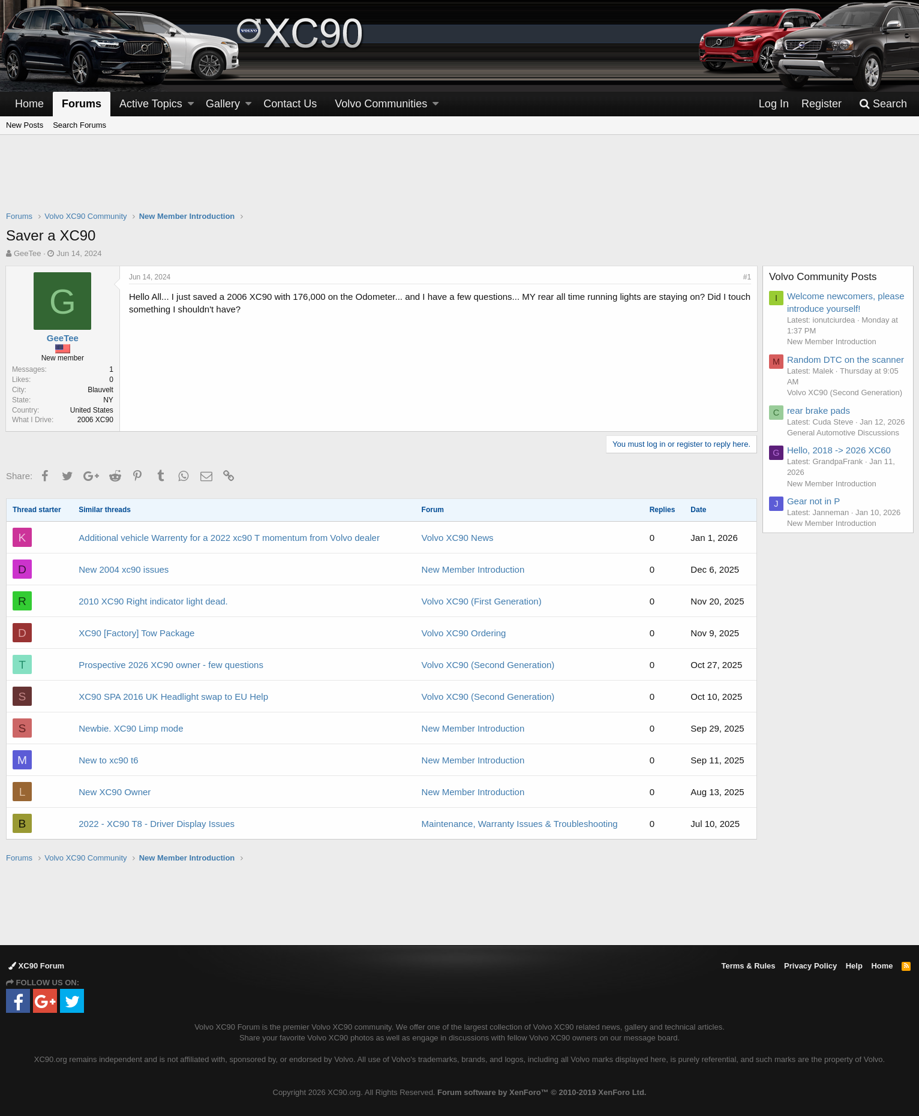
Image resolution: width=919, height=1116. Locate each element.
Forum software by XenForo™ (541, 1092)
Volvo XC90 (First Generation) (482, 601)
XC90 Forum (36, 965)
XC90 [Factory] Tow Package (136, 633)
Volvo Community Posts (824, 276)
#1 (746, 277)
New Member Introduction (473, 569)
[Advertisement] (459, 180)
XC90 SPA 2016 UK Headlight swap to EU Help (173, 696)
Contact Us (290, 104)
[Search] (883, 104)
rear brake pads (819, 410)
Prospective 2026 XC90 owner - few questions (171, 665)
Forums (81, 104)
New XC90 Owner (115, 792)
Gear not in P (814, 501)
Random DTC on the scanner (846, 359)
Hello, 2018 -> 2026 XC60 (839, 450)
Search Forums (79, 125)
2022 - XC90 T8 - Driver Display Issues (157, 824)
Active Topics (150, 104)
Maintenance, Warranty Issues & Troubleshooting (520, 824)
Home (29, 104)
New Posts (24, 125)
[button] (191, 104)
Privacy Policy (810, 965)
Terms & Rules (748, 965)
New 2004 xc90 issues (124, 569)
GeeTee (27, 253)
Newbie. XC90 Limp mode (131, 728)
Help (854, 965)
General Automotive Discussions (844, 432)
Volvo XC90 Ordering (464, 633)
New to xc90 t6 (108, 760)
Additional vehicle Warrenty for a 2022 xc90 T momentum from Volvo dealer (229, 538)
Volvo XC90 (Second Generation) (488, 665)
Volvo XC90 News (458, 538)
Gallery (223, 104)
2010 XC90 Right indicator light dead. (153, 601)
